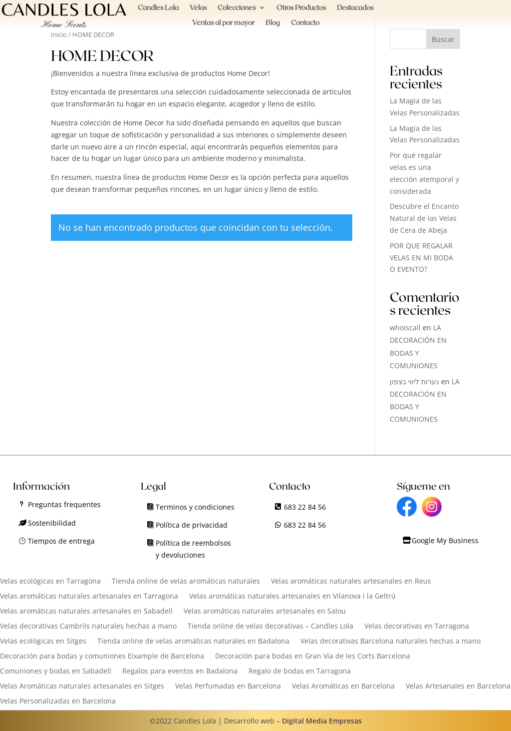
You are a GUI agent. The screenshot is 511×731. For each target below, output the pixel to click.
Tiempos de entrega (61, 541)
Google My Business (445, 540)
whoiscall (405, 327)
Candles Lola (158, 7)
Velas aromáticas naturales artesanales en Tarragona (89, 597)
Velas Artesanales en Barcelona (458, 687)
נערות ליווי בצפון (414, 381)
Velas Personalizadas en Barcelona (58, 702)
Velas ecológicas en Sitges (43, 642)
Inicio (59, 34)
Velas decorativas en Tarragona (416, 627)
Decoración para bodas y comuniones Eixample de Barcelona (102, 657)
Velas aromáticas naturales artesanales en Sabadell (86, 612)
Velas (198, 7)
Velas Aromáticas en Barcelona (343, 687)
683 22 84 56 (305, 507)
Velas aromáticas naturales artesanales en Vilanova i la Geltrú (292, 597)
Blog (272, 22)
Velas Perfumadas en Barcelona (228, 687)
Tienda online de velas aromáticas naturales (186, 582)
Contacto (305, 22)
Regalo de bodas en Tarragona (300, 672)
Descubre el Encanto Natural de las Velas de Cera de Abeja (424, 218)
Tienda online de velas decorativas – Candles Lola (270, 627)
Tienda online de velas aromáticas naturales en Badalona (193, 642)
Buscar (443, 39)
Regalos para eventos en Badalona (180, 672)
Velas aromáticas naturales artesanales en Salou (265, 612)
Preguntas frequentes (64, 504)
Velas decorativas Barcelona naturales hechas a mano (390, 642)
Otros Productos (301, 7)
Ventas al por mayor (223, 22)
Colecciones (237, 7)
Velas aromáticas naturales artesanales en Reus (351, 582)
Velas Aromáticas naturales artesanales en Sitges (82, 687)
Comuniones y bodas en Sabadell (55, 672)
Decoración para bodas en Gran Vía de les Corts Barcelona (312, 657)
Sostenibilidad (52, 523)
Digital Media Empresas (322, 721)
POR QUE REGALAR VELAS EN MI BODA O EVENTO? (421, 257)
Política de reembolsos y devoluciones (193, 549)
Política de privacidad (192, 525)
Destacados (355, 7)
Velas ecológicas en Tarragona (50, 582)
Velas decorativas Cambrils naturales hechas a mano (88, 627)
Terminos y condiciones (195, 507)
